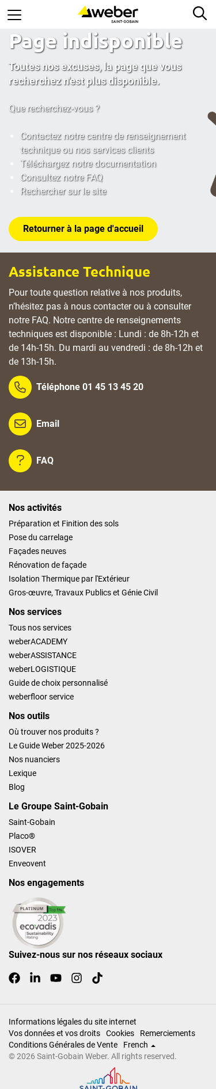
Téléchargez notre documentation (88, 163)
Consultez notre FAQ (61, 177)
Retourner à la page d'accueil (83, 228)
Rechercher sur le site (63, 191)
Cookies (120, 1033)
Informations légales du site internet (73, 1021)
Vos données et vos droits (54, 1033)
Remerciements (167, 1033)
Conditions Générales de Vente (63, 1044)
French (139, 1044)
